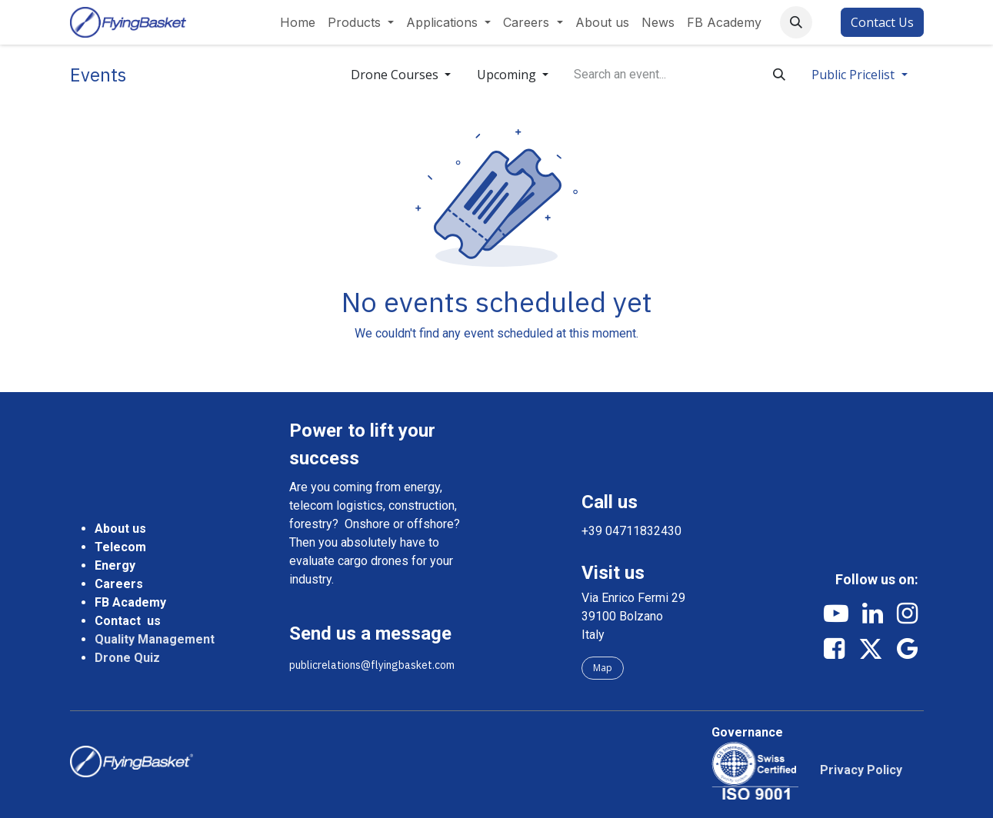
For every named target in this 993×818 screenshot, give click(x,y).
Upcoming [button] (508, 74)
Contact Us (882, 22)
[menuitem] (298, 22)
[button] (796, 22)
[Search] (779, 74)
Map (602, 667)
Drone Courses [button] (396, 74)
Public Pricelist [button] (854, 74)
